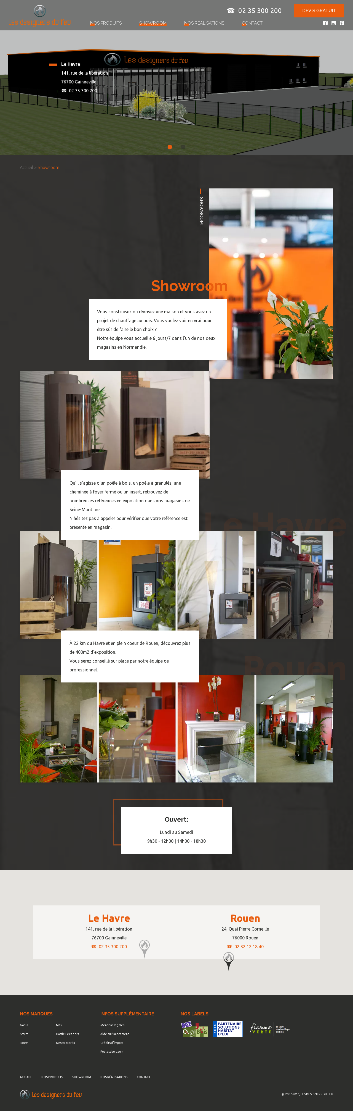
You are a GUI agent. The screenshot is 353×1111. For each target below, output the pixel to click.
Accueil (26, 167)
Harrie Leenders (67, 1034)
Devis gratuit (319, 10)
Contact (252, 23)
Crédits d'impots (111, 1042)
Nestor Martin (65, 1042)
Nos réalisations (204, 23)
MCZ (59, 1025)
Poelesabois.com (111, 1051)
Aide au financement (114, 1034)
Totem (24, 1042)
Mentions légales (112, 1025)
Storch (24, 1034)
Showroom (153, 23)
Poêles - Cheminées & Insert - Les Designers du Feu (40, 16)
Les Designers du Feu (51, 1094)
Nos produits (106, 23)
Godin (24, 1025)
